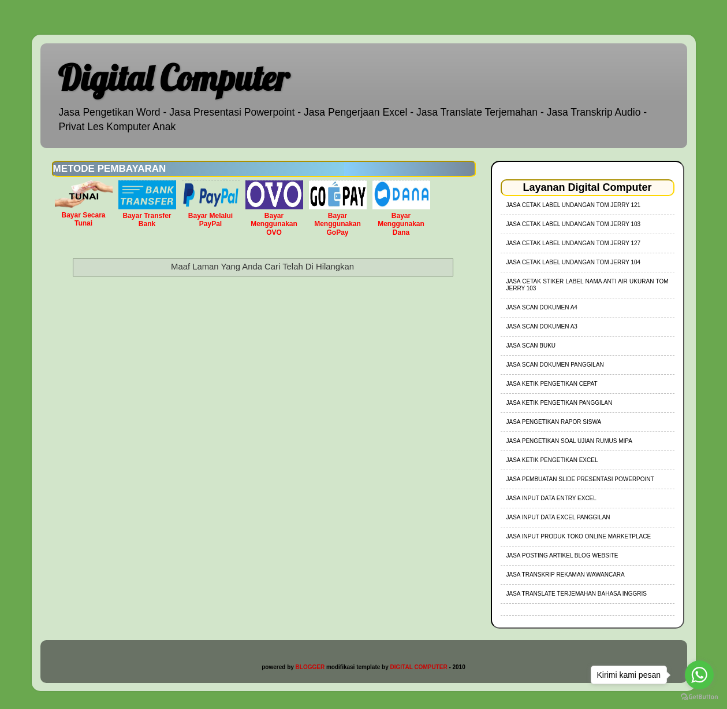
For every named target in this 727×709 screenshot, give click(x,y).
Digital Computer (173, 77)
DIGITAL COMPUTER (419, 667)
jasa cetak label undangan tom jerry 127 (573, 243)
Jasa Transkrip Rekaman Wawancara (565, 574)
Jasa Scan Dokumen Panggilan (555, 364)
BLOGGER (310, 667)
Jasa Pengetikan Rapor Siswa (554, 422)
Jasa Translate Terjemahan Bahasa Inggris (576, 593)
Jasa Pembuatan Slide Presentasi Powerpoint (580, 479)
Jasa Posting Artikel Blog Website (562, 555)
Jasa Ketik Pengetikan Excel (552, 460)
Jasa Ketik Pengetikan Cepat (552, 384)
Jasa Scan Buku (531, 345)
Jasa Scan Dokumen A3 (541, 326)
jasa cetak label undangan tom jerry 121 (573, 205)
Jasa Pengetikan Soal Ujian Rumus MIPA (569, 441)
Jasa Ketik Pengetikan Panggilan (559, 403)
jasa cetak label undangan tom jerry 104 (573, 262)
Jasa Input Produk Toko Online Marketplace (578, 536)
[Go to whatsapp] (699, 674)
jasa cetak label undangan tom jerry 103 (573, 224)
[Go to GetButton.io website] (699, 697)
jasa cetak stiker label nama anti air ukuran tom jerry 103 (587, 284)
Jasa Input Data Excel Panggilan (558, 517)
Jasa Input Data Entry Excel (551, 498)
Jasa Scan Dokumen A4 (541, 307)
